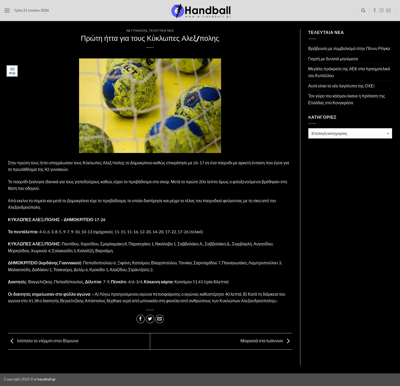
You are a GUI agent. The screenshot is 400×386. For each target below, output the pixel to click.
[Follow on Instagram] (381, 10)
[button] (7, 10)
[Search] (363, 11)
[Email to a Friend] (159, 319)
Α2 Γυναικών (136, 30)
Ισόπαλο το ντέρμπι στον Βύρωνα (43, 340)
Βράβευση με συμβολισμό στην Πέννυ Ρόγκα (349, 48)
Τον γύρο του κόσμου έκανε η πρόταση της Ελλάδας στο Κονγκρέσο (346, 99)
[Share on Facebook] (140, 319)
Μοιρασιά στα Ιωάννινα (266, 340)
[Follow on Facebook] (375, 10)
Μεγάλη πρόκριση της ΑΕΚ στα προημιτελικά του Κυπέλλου (349, 72)
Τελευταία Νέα (161, 30)
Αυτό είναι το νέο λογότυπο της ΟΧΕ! (341, 85)
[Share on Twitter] (150, 319)
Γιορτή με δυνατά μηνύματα (333, 58)
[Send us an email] (388, 10)
